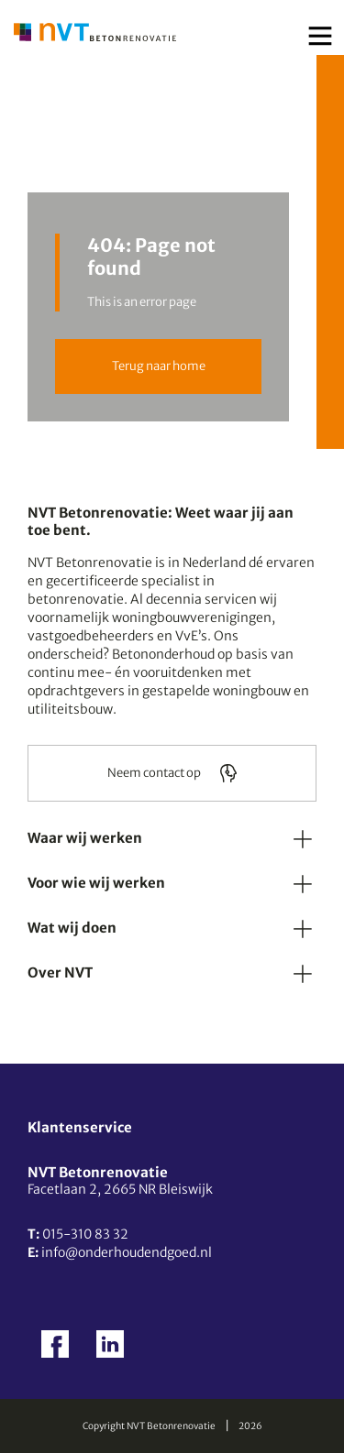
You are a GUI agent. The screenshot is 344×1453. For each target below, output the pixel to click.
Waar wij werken (85, 838)
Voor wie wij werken (96, 882)
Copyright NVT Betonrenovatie (149, 1426)
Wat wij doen (72, 927)
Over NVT (60, 972)
